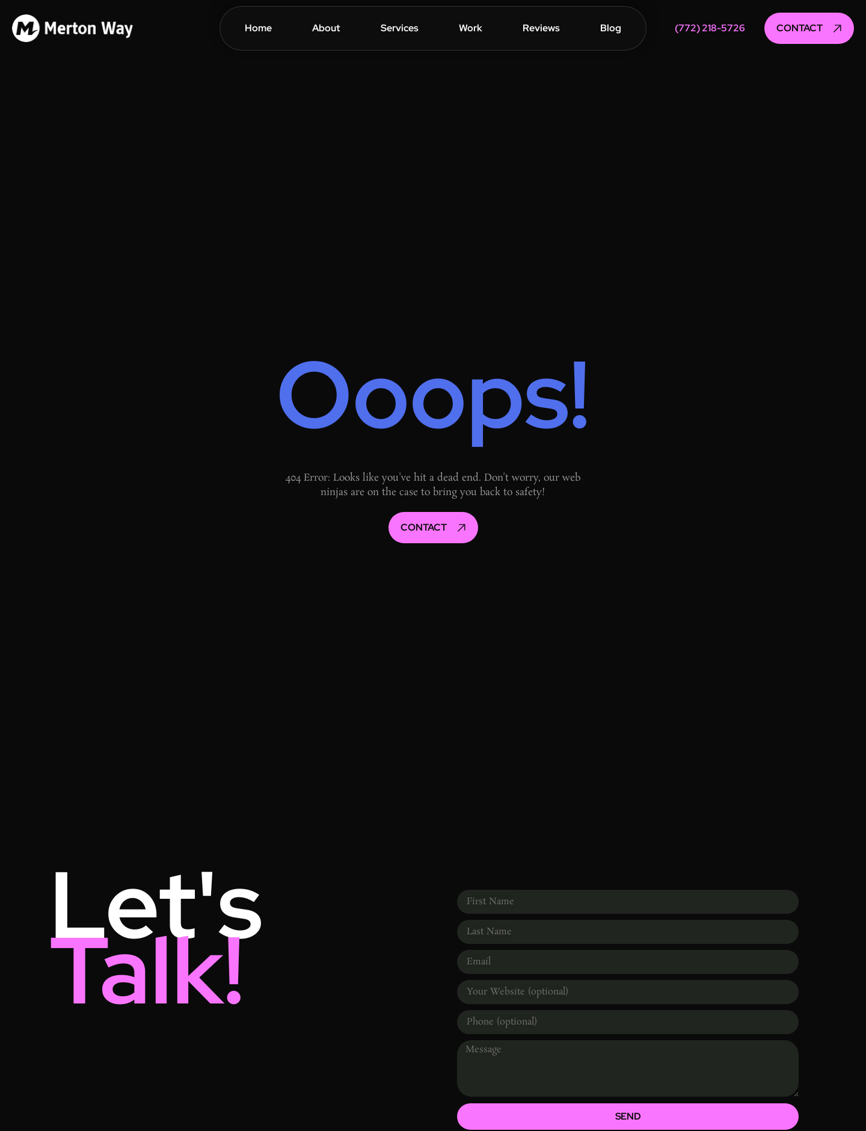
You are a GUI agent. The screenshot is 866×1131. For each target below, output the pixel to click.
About (326, 28)
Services (400, 28)
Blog (610, 28)
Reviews (541, 28)
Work (470, 28)
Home (258, 28)
